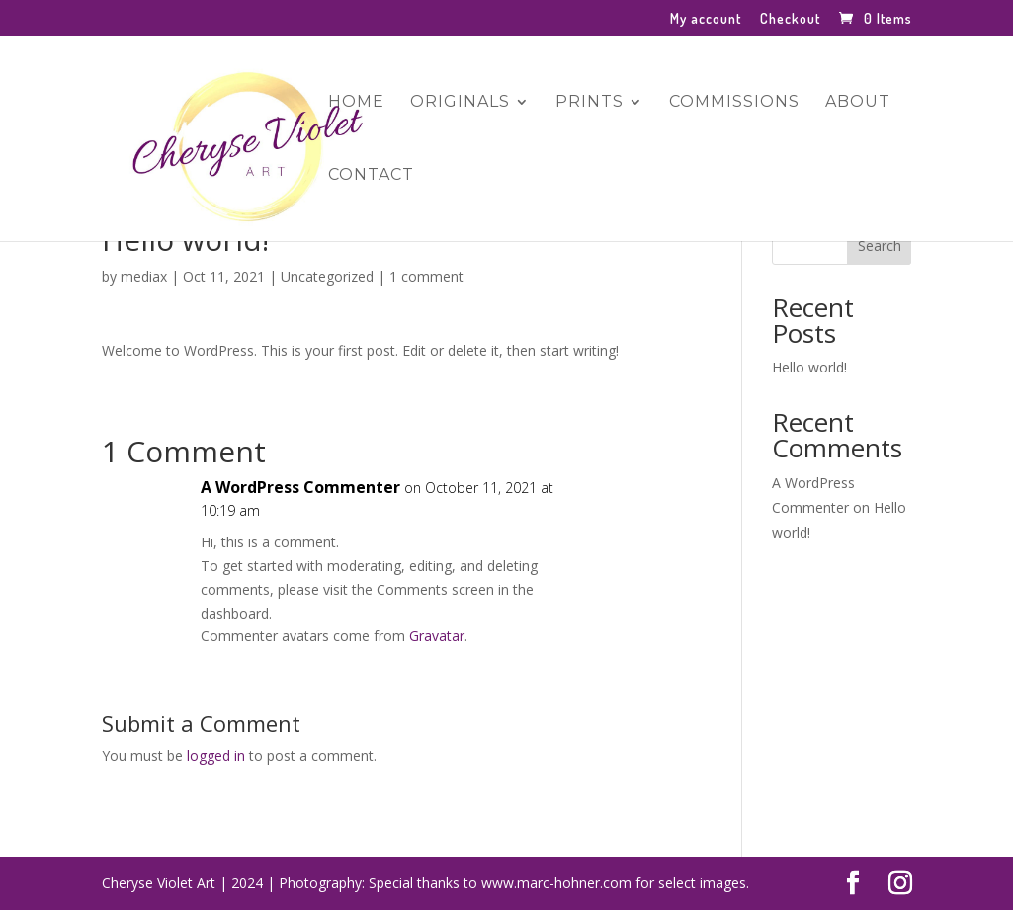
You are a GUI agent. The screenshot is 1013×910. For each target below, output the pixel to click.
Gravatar (436, 635)
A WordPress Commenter (300, 487)
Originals (460, 103)
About (857, 103)
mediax (144, 276)
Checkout (790, 19)
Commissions (734, 103)
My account (705, 19)
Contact (371, 176)
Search (879, 245)
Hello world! (809, 367)
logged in (216, 755)
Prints (589, 103)
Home (356, 103)
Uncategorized (327, 276)
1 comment (426, 276)
